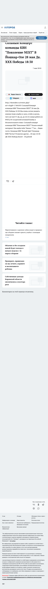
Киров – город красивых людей (28, 32)
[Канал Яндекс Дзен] (33, 94)
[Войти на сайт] (45, 27)
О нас (3, 516)
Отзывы (19, 516)
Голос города (13, 32)
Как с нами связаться (7, 522)
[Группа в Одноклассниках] (38, 505)
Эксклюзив (4, 32)
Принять (41, 38)
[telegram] (14, 181)
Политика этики (36, 520)
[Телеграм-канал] (14, 98)
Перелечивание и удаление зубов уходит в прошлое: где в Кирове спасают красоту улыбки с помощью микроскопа (24, 234)
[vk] (7, 181)
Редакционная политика (38, 522)
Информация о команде (8, 520)
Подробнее (12, 541)
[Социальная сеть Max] (33, 98)
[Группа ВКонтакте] (33, 505)
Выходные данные (22, 527)
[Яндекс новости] (14, 94)
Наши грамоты (21, 520)
